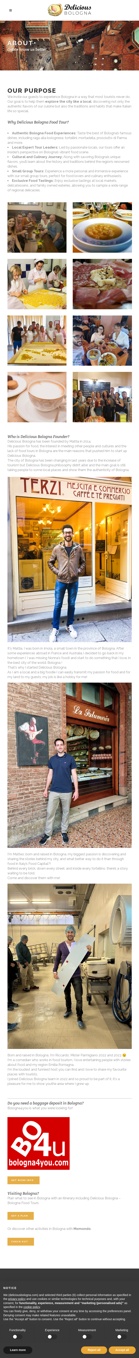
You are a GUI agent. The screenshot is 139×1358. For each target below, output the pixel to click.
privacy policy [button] (16, 1299)
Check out (19, 1241)
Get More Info (22, 1180)
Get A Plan (19, 1216)
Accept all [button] (122, 1350)
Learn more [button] (18, 1350)
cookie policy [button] (31, 1307)
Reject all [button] (94, 1350)
